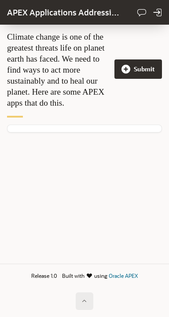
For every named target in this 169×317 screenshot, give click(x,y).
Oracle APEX (123, 275)
